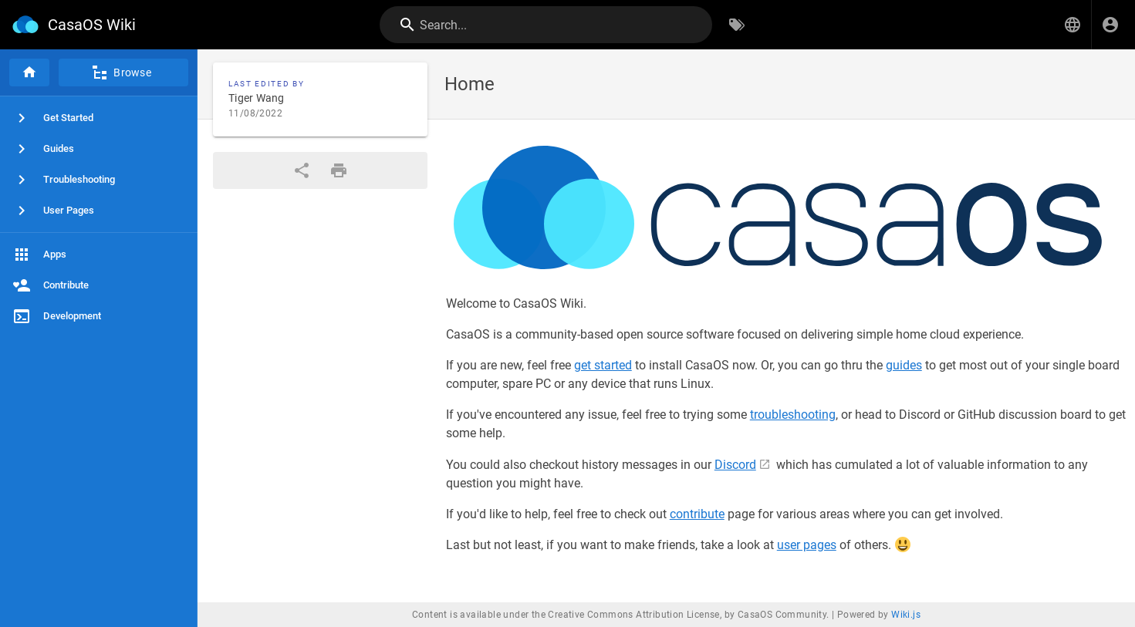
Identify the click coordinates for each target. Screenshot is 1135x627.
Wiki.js (905, 614)
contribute (697, 514)
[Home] (29, 72)
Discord (735, 464)
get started (603, 365)
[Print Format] (338, 170)
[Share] (301, 170)
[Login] (1110, 24)
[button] (1072, 24)
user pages (806, 545)
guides (904, 365)
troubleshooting (793, 414)
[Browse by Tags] (736, 24)
